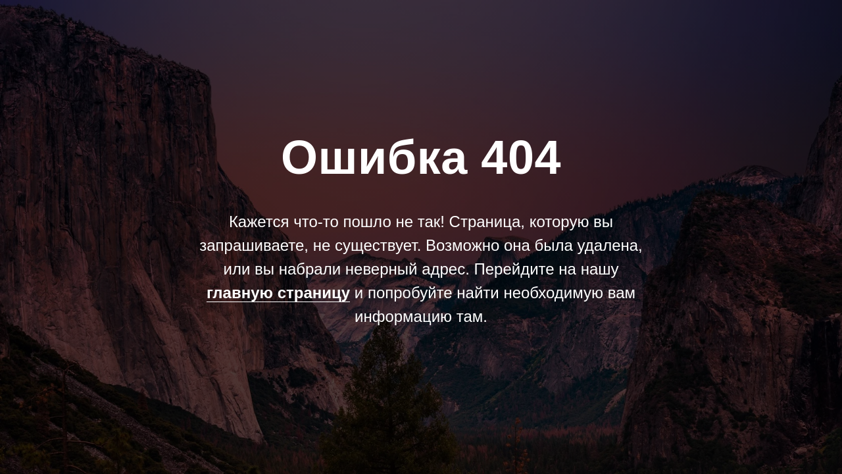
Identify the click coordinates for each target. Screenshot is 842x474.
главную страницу (278, 293)
